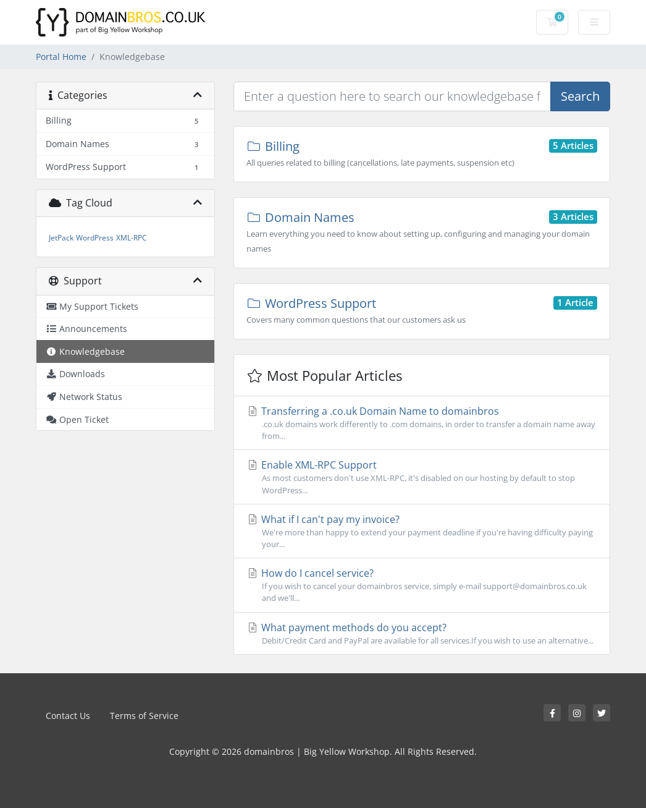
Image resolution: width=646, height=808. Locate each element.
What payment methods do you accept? (421, 634)
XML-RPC (131, 237)
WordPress (95, 237)
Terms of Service (144, 715)
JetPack (61, 237)
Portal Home (61, 56)
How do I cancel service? (421, 585)
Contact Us (68, 715)
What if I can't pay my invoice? (421, 531)
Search (580, 96)
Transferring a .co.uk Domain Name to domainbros (421, 423)
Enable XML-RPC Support (421, 477)
